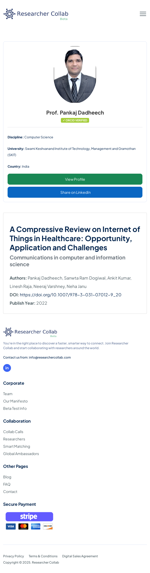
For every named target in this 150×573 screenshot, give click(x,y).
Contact (10, 491)
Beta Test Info (15, 408)
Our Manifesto (15, 401)
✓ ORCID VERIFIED (75, 120)
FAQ (6, 484)
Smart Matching (16, 446)
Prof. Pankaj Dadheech (75, 112)
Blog (7, 476)
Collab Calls (13, 431)
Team (8, 393)
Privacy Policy (13, 556)
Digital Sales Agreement (80, 556)
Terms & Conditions (43, 556)
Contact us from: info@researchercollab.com (37, 357)
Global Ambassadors (21, 453)
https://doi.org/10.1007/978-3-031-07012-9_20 (71, 294)
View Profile (75, 179)
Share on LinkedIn (75, 192)
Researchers (14, 438)
